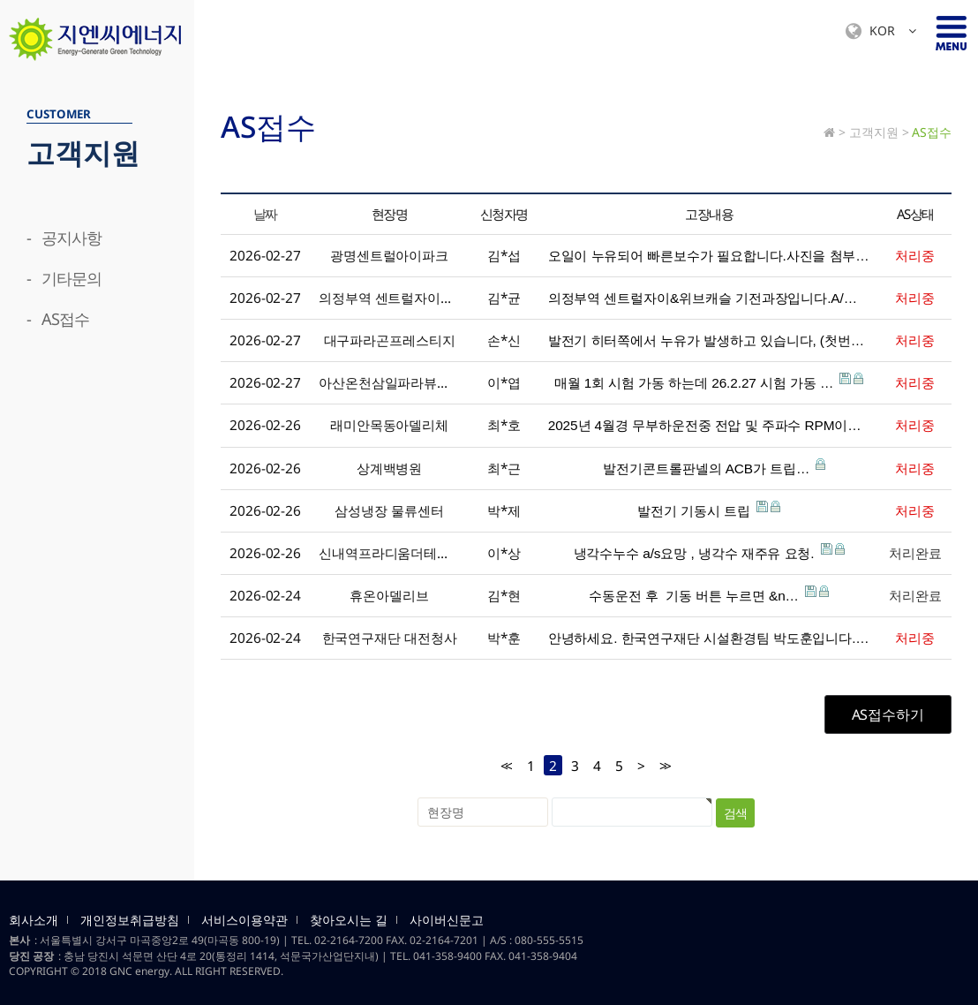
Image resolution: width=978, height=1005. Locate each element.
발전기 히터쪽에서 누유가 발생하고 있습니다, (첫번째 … (709, 339)
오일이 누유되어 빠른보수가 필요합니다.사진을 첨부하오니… (709, 254)
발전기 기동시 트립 (708, 509)
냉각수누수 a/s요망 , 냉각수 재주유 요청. (709, 552)
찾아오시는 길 (348, 920)
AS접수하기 (888, 714)
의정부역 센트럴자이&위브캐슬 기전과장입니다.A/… (709, 297)
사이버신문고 (447, 920)
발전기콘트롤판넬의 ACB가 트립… (709, 467)
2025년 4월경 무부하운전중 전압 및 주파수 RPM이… (709, 424)
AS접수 (932, 132)
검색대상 (0, 62)
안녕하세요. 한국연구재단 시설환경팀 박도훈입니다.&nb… (709, 637)
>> (663, 766)
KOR (881, 31)
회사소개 (33, 920)
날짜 (265, 214)
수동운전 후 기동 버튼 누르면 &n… (709, 594)
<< (504, 766)
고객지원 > (878, 132)
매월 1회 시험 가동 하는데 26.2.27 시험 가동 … (709, 381)
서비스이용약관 (244, 920)
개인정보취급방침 (129, 920)
